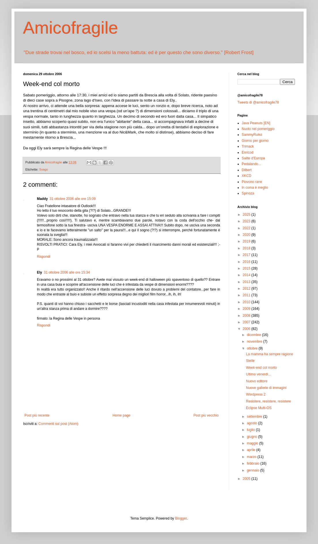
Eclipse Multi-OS (259, 408)
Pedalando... (251, 164)
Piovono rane (252, 182)
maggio (253, 443)
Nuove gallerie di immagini (266, 388)
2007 (247, 322)
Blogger (181, 518)
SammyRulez (252, 135)
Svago (43, 169)
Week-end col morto (261, 368)
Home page (121, 415)
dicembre (254, 335)
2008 (247, 316)
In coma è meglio (255, 188)
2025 (247, 215)
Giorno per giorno (255, 141)
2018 (247, 248)
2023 (247, 221)
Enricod (247, 152)
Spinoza (248, 193)
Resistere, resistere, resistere (268, 401)
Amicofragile (70, 27)
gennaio (253, 470)
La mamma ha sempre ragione (269, 354)
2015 (247, 268)
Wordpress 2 (256, 394)
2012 (247, 289)
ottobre (253, 348)
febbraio (253, 463)
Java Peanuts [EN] (256, 123)
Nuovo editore (257, 381)
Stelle (250, 361)
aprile (251, 450)
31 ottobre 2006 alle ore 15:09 (73, 199)
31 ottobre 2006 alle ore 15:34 (67, 272)
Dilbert (247, 170)
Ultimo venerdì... (258, 374)
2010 (247, 302)
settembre (255, 417)
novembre (255, 341)
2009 (247, 309)
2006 (247, 329)
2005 (247, 479)
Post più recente (37, 415)
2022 (247, 228)
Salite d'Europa (253, 158)
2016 (247, 262)
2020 (247, 235)
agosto (252, 423)
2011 (247, 295)
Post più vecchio (206, 415)
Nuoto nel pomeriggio (258, 129)
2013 (247, 282)
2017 (247, 255)
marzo (252, 457)
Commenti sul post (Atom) (58, 424)
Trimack (248, 146)
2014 (247, 275)
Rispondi (43, 257)
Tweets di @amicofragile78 (258, 102)
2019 (247, 241)
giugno (252, 437)
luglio (251, 430)
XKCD (246, 176)
